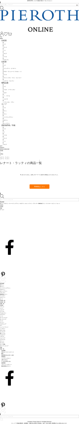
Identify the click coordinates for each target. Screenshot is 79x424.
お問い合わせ (4, 359)
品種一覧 (2, 303)
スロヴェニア (3, 324)
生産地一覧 (2, 300)
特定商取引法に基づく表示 (7, 355)
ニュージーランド (4, 327)
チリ (1, 325)
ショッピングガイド (6, 358)
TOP (1, 37)
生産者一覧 (2, 302)
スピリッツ (2, 297)
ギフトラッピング (4, 345)
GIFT (1, 146)
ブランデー (2, 292)
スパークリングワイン (5, 288)
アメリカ (2, 311)
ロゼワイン (2, 289)
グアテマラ (2, 339)
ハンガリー (2, 328)
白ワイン (2, 286)
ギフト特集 (2, 344)
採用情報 (3, 363)
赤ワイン (2, 285)
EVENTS (2, 147)
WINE (1, 38)
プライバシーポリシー (6, 364)
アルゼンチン (3, 313)
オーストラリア (3, 317)
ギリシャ (2, 341)
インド (1, 316)
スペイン (2, 322)
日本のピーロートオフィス (7, 352)
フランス (2, 306)
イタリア (2, 309)
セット (1, 299)
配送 (2, 353)
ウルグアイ (2, 314)
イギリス (2, 336)
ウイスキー (2, 295)
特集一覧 (2, 349)
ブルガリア (2, 334)
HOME (1, 150)
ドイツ (1, 308)
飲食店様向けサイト (6, 366)
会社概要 (3, 350)
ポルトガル (2, 330)
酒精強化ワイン (3, 294)
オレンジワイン (3, 291)
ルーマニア (2, 331)
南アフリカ (2, 333)
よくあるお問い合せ (6, 361)
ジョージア (2, 338)
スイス (1, 320)
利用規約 (3, 356)
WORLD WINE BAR (4, 149)
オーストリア (3, 319)
